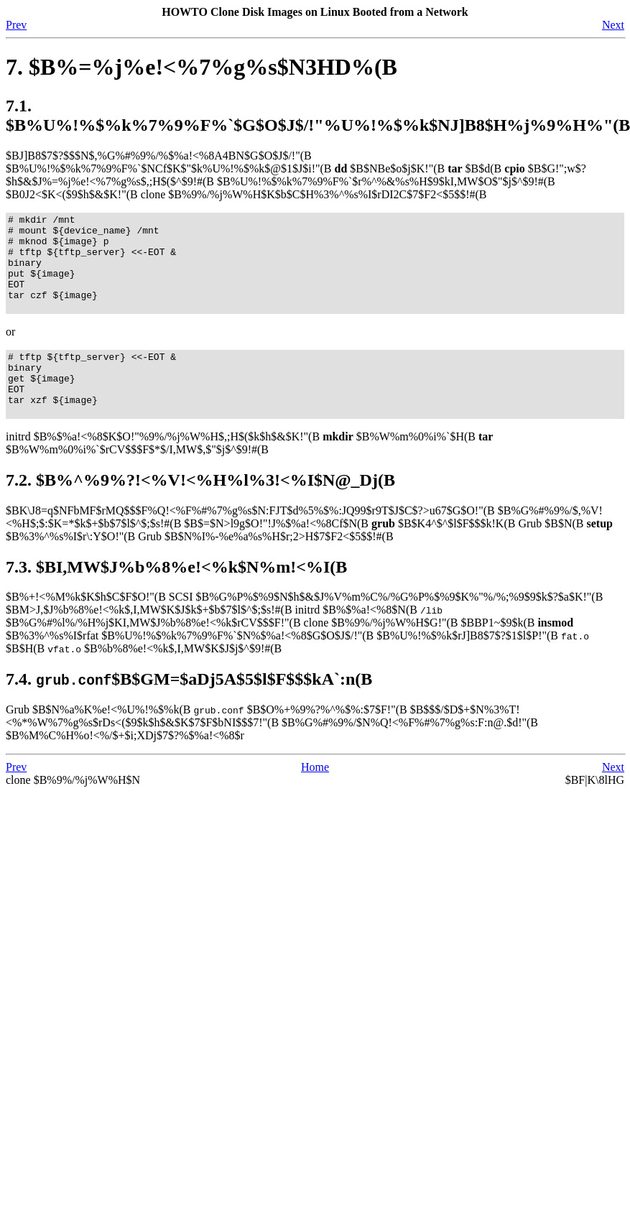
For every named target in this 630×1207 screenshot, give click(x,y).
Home (315, 799)
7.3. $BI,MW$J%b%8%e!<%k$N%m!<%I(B (176, 599)
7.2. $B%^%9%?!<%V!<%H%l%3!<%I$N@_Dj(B (200, 512)
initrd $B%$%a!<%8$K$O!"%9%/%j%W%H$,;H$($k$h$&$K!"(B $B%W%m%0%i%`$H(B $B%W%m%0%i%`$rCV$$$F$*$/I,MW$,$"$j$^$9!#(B (249, 475)
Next (613, 25)
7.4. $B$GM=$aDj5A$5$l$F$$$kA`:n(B (189, 711)
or (10, 351)
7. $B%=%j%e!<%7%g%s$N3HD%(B (201, 67)
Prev (16, 25)
